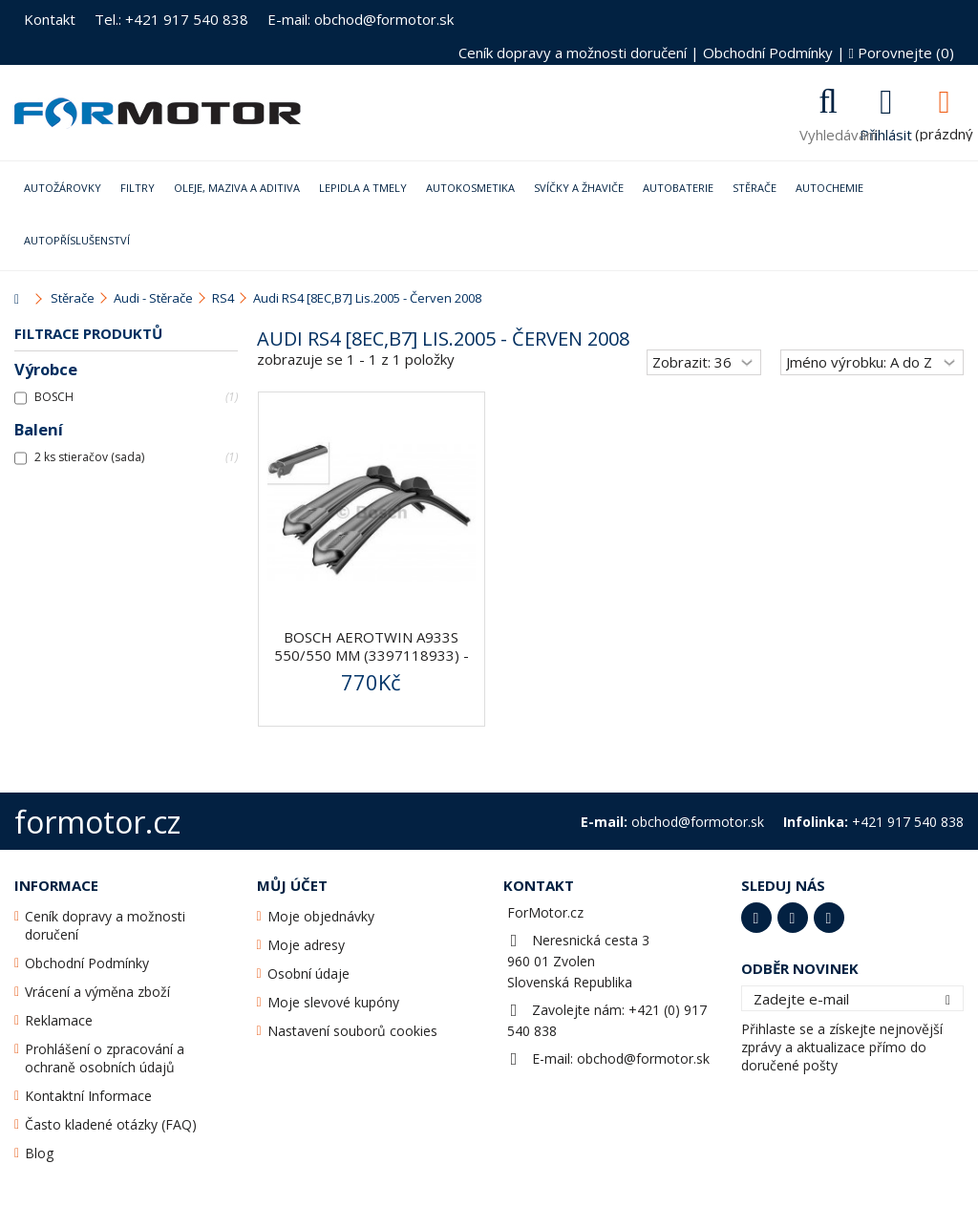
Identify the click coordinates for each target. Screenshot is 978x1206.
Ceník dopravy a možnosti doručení (572, 52)
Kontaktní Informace (88, 1096)
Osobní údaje (308, 973)
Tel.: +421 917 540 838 (171, 19)
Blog (39, 1153)
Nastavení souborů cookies (352, 1031)
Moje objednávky (320, 916)
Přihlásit (886, 132)
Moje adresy (306, 945)
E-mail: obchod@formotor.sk (360, 19)
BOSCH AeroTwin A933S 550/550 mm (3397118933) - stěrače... (371, 655)
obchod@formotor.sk (643, 1058)
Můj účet (292, 885)
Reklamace (59, 1020)
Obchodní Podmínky (768, 52)
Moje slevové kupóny (333, 1002)
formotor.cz (97, 821)
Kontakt (49, 19)
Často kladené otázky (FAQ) (111, 1124)
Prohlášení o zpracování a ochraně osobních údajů (104, 1058)
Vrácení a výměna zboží (97, 992)
